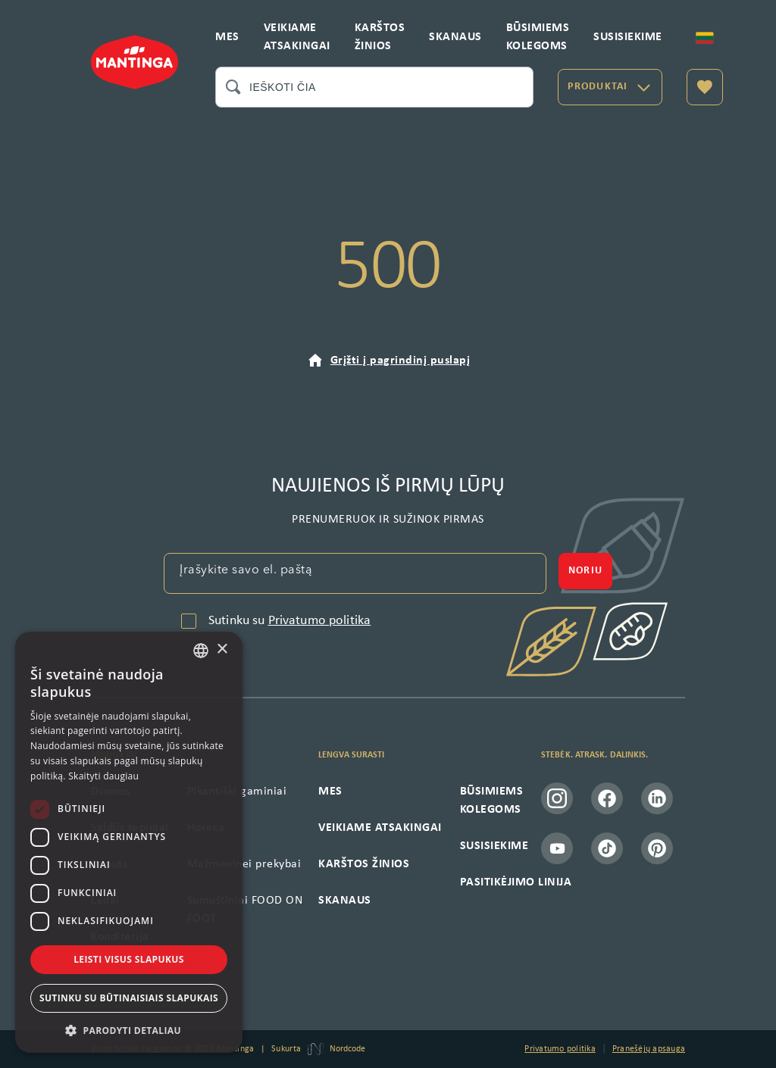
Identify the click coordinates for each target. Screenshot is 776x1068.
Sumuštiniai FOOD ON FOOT (245, 910)
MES (227, 37)
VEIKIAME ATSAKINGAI (297, 37)
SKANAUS (455, 37)
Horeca (206, 828)
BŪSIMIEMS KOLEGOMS (538, 37)
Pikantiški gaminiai (237, 791)
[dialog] (128, 842)
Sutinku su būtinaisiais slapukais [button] (128, 997)
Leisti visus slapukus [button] (129, 959)
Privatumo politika (319, 621)
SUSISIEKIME (627, 37)
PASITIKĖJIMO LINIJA (516, 882)
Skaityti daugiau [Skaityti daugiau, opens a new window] (103, 776)
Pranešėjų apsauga (648, 1049)
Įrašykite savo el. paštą (246, 570)
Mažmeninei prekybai (244, 864)
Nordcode (347, 1049)
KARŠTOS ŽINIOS (380, 37)
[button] (128, 1030)
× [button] (221, 649)
